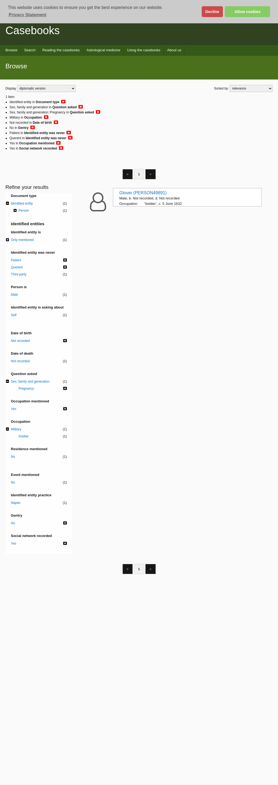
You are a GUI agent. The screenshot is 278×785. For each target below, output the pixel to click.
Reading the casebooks (61, 50)
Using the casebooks (143, 50)
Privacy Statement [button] (27, 14)
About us (174, 50)
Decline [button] (212, 11)
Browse (11, 50)
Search (30, 50)
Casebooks (32, 30)
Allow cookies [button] (248, 11)
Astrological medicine (104, 50)
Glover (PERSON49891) (143, 192)
